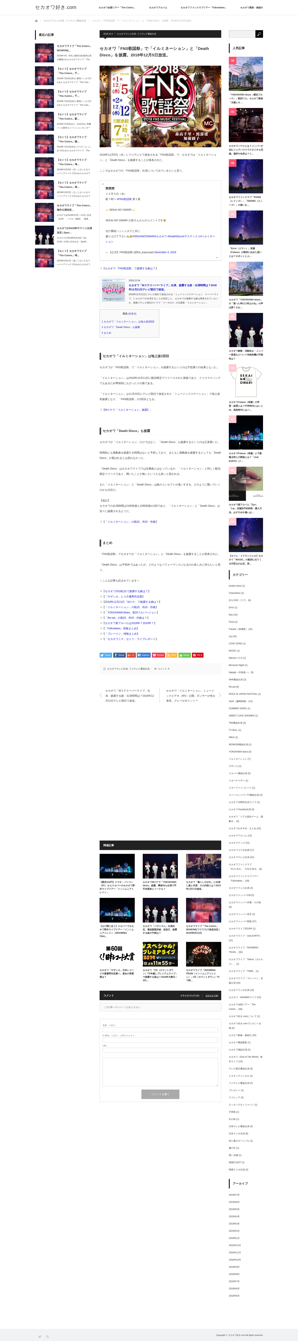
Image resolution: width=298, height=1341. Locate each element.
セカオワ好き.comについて (243, 1016)
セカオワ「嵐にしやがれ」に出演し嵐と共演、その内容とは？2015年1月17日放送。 (203, 885)
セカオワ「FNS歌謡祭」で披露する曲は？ (130, 268)
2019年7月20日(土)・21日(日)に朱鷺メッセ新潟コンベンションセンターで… (74, 128)
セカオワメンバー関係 (240, 921)
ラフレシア (234, 1097)
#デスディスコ (191, 236)
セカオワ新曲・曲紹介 (251, 7)
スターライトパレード (240, 787)
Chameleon (234, 593)
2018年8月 (234, 1274)
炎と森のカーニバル (239, 1140)
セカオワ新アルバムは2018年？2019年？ (129, 623)
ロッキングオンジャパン (241, 1104)
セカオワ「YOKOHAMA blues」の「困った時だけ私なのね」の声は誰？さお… (246, 303)
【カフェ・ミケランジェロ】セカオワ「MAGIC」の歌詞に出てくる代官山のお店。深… (246, 560)
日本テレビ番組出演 (239, 1126)
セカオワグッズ (237, 842)
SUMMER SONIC (238, 708)
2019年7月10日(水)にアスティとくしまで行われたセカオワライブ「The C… (74, 151)
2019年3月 (234, 1223)
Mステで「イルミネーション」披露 (126, 409)
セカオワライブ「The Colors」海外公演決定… (74, 207)
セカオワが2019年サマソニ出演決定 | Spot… (74, 230)
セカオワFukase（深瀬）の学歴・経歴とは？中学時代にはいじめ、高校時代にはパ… (246, 406)
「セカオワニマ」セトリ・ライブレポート (130, 639)
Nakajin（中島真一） (239, 672)
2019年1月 (234, 1238)
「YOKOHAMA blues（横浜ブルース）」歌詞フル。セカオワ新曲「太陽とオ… (246, 98)
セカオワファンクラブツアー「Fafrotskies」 (204, 7)
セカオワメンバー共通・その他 (245, 902)
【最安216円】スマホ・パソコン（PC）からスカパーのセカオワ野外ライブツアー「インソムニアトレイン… (117, 887)
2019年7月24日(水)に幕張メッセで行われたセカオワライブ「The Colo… (74, 103)
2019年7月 (234, 1195)
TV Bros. (233, 730)
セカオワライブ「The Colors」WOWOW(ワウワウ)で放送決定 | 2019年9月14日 (202, 929)
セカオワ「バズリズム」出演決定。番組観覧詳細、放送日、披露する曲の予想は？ (160, 929)
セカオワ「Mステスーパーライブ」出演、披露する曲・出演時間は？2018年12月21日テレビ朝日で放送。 (129, 695)
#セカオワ (161, 236)
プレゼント (234, 1090)
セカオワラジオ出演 (239, 990)
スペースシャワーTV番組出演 (244, 795)
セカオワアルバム (158, 7)
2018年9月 (234, 1267)
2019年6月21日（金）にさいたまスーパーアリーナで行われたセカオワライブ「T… (73, 264)
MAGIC (232, 650)
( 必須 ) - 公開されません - (119, 1036)
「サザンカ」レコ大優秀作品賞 (123, 596)
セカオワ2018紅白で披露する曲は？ (126, 591)
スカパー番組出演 (238, 773)
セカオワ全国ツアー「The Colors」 (117, 7)
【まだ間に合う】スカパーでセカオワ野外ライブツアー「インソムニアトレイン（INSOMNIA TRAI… (117, 931)
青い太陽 (233, 1155)
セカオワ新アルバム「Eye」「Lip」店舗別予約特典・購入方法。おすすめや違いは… (245, 508)
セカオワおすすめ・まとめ (242, 828)
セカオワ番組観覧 (238, 1042)
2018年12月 (235, 1245)
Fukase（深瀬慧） (238, 629)
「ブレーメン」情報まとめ (121, 633)
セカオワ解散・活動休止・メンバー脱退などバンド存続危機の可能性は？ (246, 355)
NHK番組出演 (236, 679)
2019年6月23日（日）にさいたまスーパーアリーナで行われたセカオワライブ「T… (73, 173)
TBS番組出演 (235, 723)
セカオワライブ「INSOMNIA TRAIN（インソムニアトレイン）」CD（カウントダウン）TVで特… (203, 975)
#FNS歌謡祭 (124, 199)
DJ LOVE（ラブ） (238, 600)
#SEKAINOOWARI (143, 236)
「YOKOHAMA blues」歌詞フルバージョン (131, 612)
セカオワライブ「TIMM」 (242, 971)
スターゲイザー (237, 780)
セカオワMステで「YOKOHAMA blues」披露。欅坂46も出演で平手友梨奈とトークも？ (159, 885)
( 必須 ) (109, 1025)
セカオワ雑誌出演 (238, 1049)
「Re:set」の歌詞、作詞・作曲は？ (126, 617)
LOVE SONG (235, 643)
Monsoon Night (236, 665)
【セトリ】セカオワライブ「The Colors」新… (71, 116)
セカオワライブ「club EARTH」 (245, 935)
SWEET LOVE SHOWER (241, 715)
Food (231, 622)
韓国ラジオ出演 (237, 1169)
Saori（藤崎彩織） (238, 701)
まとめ (108, 332)
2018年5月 (234, 1296)
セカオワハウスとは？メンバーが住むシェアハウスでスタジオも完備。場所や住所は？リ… (246, 150)
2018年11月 (235, 1252)
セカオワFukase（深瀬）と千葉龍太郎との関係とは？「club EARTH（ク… (245, 457)
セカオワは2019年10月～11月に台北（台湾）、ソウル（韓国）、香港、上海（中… (74, 219)
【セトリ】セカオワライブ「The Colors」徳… (71, 139)
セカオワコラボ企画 (239, 850)
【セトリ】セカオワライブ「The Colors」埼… (71, 162)
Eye (231, 614)
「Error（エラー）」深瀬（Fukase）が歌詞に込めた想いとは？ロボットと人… (245, 252)
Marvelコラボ (236, 658)
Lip (230, 636)
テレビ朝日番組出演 (239, 1068)
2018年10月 (235, 1259)
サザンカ (233, 766)
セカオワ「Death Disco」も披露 (122, 327)
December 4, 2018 (165, 252)
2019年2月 (234, 1231)
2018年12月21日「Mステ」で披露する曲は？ (132, 601)
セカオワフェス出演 (239, 888)
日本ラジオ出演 (237, 1133)
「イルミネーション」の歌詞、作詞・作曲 (130, 521)
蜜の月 (232, 1148)
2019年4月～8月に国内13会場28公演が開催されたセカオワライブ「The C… (74, 59)
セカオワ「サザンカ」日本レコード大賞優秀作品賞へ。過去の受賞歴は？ (117, 973)
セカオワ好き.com (55, 7)
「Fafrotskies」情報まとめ (120, 628)
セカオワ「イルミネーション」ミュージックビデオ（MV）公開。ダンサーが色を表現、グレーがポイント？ (190, 695)
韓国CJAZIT (235, 1162)
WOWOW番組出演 (238, 744)
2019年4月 (234, 1216)
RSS (47, 1336)
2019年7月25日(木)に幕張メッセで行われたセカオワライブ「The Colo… (74, 80)
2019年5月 (234, 1209)
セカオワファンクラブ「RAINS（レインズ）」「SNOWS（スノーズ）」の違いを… (245, 201)
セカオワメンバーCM (240, 895)
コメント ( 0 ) (212, 995)
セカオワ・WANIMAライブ (242, 997)
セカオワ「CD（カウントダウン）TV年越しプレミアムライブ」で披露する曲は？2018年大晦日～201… (160, 975)
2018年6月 (234, 1288)
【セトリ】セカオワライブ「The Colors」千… (71, 71)
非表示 (132, 313)
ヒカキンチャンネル (239, 1076)
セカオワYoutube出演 (240, 809)
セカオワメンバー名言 (240, 914)
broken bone (235, 586)
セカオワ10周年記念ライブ (242, 802)
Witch (232, 737)
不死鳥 (232, 1112)
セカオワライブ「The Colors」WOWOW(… (74, 48)
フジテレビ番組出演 (146, 34)
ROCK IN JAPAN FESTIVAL (243, 694)
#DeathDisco (175, 236)
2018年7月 (234, 1281)
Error (231, 607)
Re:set (232, 686)
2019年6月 (234, 1202)
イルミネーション (238, 759)
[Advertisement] (160, 745)
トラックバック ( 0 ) (190, 995)
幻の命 (232, 1119)
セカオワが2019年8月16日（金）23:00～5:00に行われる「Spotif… (72, 240)
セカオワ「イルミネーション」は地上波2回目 (129, 321)
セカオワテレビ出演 (126, 34)
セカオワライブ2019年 (240, 928)
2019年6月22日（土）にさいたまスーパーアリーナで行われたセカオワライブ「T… (73, 196)
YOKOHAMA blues (238, 751)
